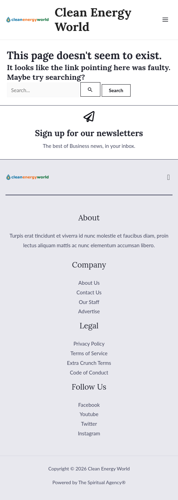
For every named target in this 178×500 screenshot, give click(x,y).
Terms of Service (89, 353)
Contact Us (88, 292)
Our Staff (89, 302)
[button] (169, 177)
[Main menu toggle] (165, 19)
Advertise (89, 311)
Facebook (89, 405)
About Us (89, 283)
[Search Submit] (90, 89)
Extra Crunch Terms (89, 363)
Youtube (89, 414)
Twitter (89, 424)
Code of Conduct (89, 372)
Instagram (89, 433)
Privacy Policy (89, 343)
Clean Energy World (93, 19)
